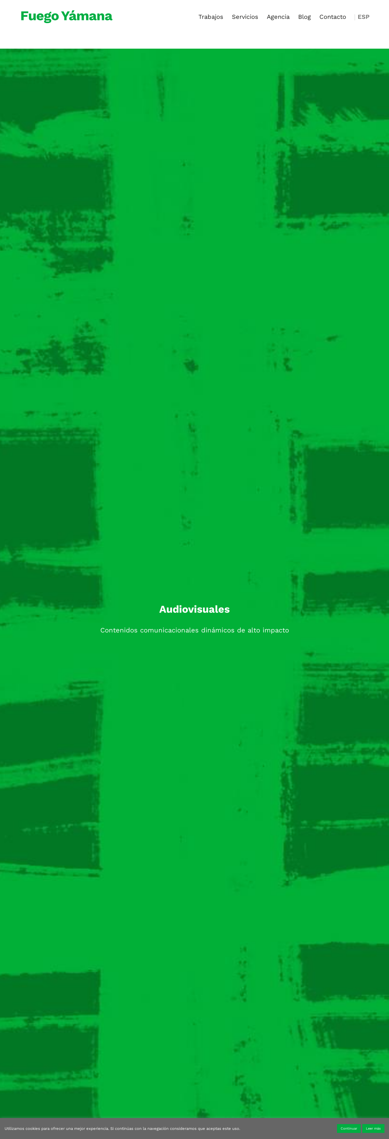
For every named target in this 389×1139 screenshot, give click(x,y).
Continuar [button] (349, 1128)
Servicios (245, 17)
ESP (364, 17)
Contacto (332, 17)
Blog (304, 17)
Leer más (373, 1128)
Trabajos (210, 17)
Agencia (278, 17)
